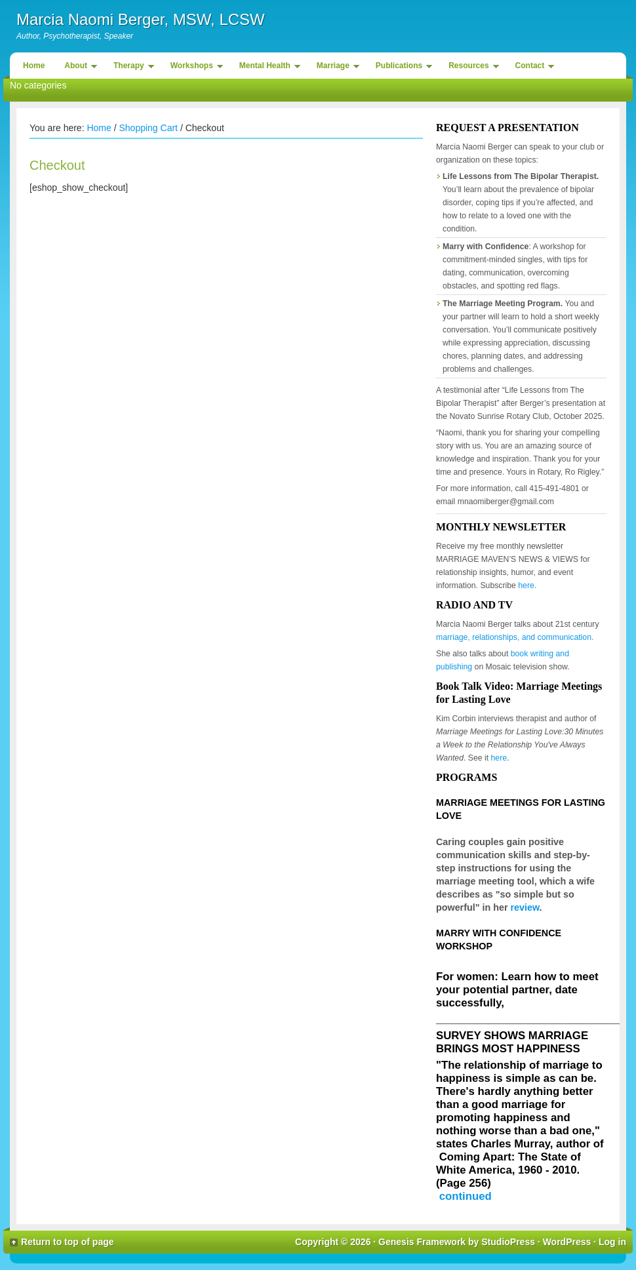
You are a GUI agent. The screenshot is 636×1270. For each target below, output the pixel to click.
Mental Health (266, 68)
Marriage (334, 68)
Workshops (193, 68)
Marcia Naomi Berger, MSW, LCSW (140, 19)
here (499, 758)
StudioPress (508, 1242)
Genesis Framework (422, 1242)
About (77, 68)
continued (465, 1196)
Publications (400, 68)
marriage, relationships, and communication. (514, 637)
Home (34, 65)
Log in (612, 1242)
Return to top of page (67, 1242)
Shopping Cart (148, 128)
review (524, 907)
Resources (470, 68)
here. (527, 585)
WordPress (567, 1242)
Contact (532, 68)
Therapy (130, 68)
